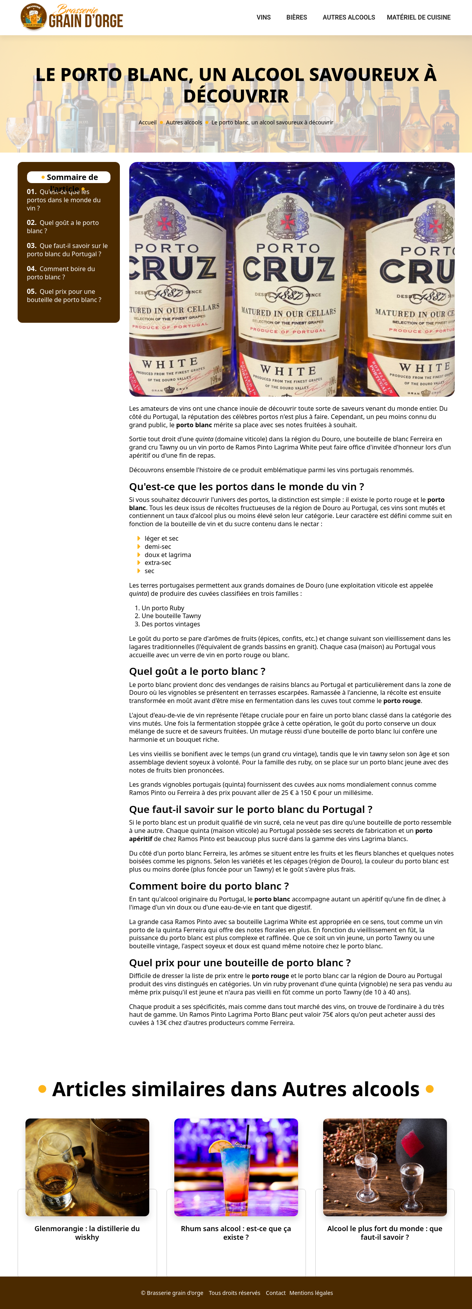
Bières (296, 17)
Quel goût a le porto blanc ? (63, 226)
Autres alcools (349, 17)
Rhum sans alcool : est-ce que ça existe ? (236, 1233)
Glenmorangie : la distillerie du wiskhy (87, 1233)
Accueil (148, 122)
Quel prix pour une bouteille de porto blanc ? (64, 295)
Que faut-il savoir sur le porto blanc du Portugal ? (67, 249)
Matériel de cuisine (419, 17)
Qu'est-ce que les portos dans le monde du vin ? (64, 199)
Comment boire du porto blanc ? (61, 272)
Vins (264, 17)
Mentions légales (311, 1292)
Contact (276, 1292)
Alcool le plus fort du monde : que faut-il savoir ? (384, 1233)
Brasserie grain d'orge (175, 1292)
